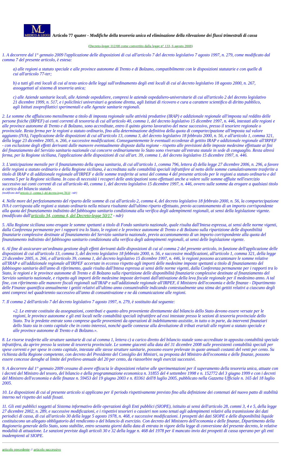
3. (3, 164)
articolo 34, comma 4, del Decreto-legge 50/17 (71, 215)
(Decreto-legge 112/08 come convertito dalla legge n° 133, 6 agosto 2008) (140, 46)
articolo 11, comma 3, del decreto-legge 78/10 (45, 192)
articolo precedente (16, 449)
